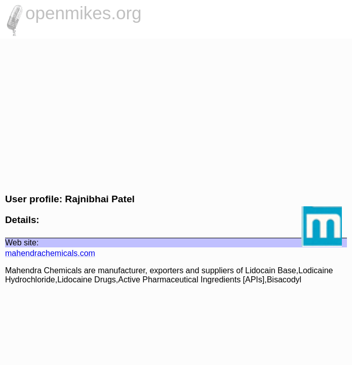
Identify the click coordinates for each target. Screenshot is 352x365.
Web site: (21, 242)
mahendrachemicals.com (50, 253)
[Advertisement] (176, 115)
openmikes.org (83, 13)
